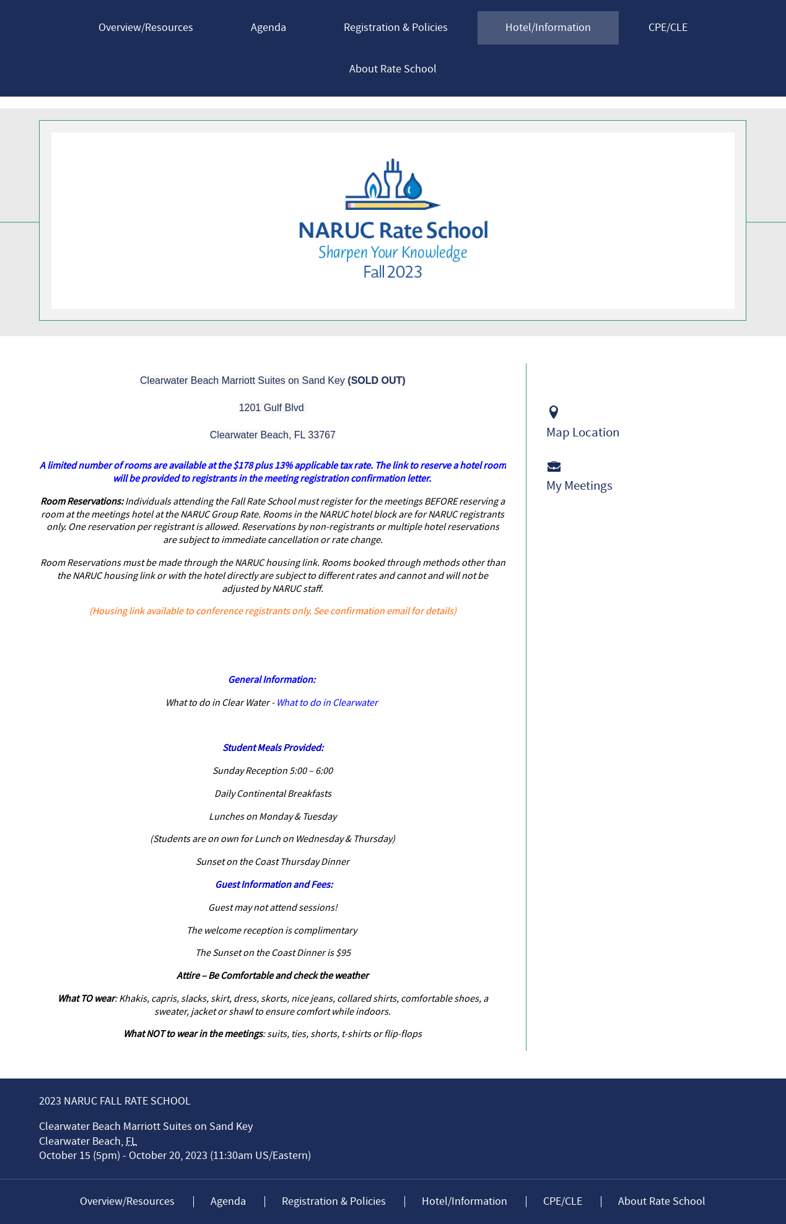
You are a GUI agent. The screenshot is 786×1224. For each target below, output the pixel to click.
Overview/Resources (145, 27)
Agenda (268, 27)
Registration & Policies (396, 27)
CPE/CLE (668, 27)
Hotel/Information (548, 27)
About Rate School (393, 69)
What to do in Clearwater (328, 703)
